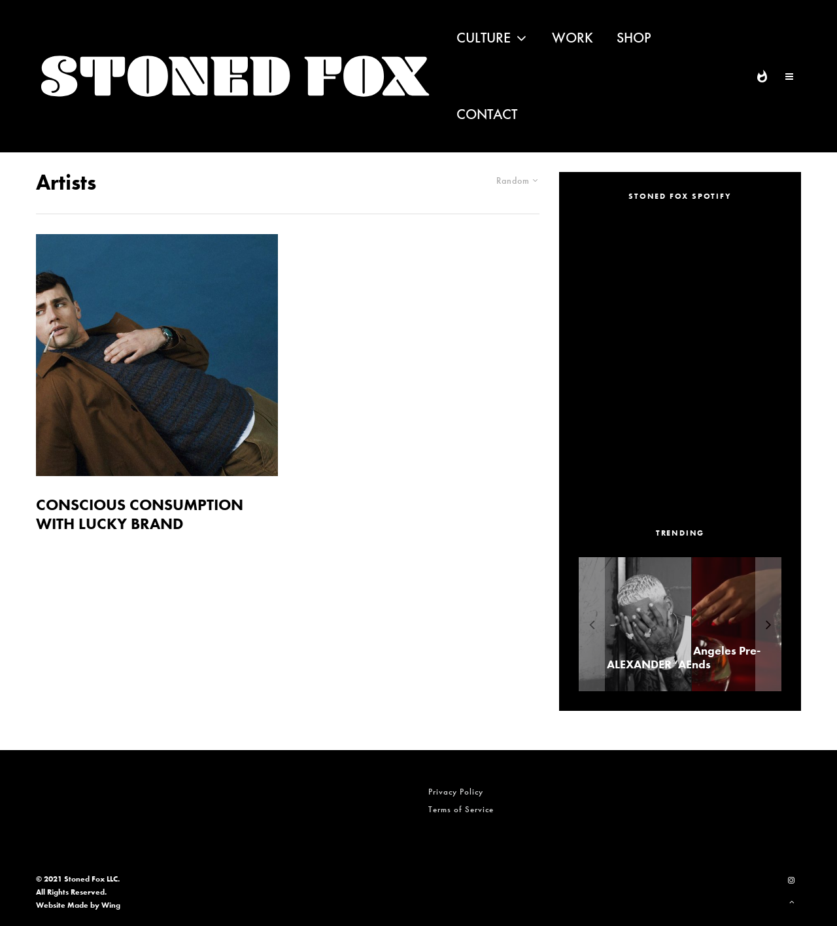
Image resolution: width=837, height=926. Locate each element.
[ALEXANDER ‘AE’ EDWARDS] (677, 624)
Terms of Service (461, 809)
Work (572, 37)
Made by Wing (93, 905)
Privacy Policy (455, 791)
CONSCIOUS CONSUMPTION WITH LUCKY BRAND (139, 515)
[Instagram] (791, 880)
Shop (634, 37)
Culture (483, 37)
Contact (486, 114)
